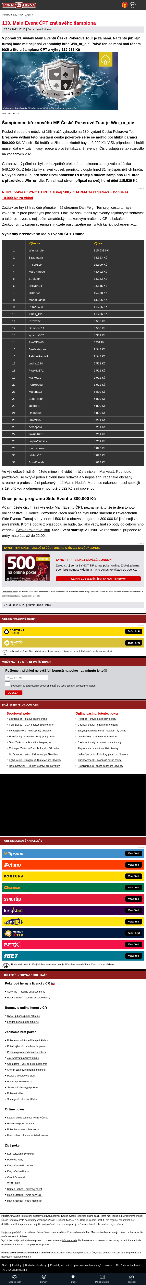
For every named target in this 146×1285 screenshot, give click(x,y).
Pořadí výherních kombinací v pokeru (26, 1046)
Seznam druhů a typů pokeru (22, 1087)
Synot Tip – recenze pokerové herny (26, 991)
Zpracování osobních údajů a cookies (92, 1265)
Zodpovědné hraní (51, 1224)
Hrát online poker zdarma (20, 1123)
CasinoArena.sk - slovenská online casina (100, 760)
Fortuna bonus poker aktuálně (23, 1022)
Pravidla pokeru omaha (19, 1081)
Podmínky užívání (59, 1265)
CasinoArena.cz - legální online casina (98, 724)
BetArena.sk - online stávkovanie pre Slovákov (33, 754)
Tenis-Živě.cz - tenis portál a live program (30, 742)
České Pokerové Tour (33, 530)
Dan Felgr (86, 207)
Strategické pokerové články (22, 1099)
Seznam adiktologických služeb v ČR (75, 1252)
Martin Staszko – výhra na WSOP (25, 1195)
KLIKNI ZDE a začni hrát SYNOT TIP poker (98, 578)
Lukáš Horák (43, 29)
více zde (36, 596)
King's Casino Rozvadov (20, 1165)
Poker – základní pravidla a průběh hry (27, 1040)
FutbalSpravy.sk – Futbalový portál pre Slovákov (103, 754)
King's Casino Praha (18, 1171)
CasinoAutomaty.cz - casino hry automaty (99, 742)
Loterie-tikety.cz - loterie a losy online (97, 736)
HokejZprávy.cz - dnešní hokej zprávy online (32, 736)
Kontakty (16, 1265)
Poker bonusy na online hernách (24, 1129)
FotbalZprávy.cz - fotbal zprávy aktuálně (30, 730)
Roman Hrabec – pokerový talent (24, 1189)
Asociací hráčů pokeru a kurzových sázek (101, 1224)
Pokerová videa (15, 1093)
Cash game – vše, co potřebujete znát (27, 1064)
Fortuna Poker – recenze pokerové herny (28, 997)
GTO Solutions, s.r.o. (17, 1270)
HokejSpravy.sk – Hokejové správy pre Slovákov (34, 766)
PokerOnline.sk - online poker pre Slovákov (100, 766)
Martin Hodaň (75, 483)
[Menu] (141, 5)
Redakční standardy (35, 1265)
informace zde (69, 1240)
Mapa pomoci (103, 1252)
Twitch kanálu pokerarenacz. (114, 224)
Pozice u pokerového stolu (21, 1075)
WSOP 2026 (13, 1183)
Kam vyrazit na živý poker (20, 1153)
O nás (5, 1265)
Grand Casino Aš (16, 1177)
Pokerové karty (15, 1159)
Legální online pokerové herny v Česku (27, 1117)
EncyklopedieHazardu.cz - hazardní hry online (102, 730)
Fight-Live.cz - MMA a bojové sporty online (31, 724)
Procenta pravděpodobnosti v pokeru (26, 1052)
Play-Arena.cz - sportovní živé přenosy (98, 748)
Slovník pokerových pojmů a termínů (26, 1069)
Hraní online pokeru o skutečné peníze (27, 1135)
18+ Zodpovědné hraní (128, 1265)
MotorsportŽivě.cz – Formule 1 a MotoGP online (34, 748)
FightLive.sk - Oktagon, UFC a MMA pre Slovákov (35, 760)
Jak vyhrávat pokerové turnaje (23, 1058)
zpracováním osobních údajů (41, 685)
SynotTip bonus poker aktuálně (23, 1016)
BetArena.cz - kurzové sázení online (28, 719)
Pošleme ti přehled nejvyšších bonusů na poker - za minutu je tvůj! (56, 670)
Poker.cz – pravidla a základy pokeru (97, 719)
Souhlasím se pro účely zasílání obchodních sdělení (53, 685)
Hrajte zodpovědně (9, 592)
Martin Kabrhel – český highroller (24, 1200)
